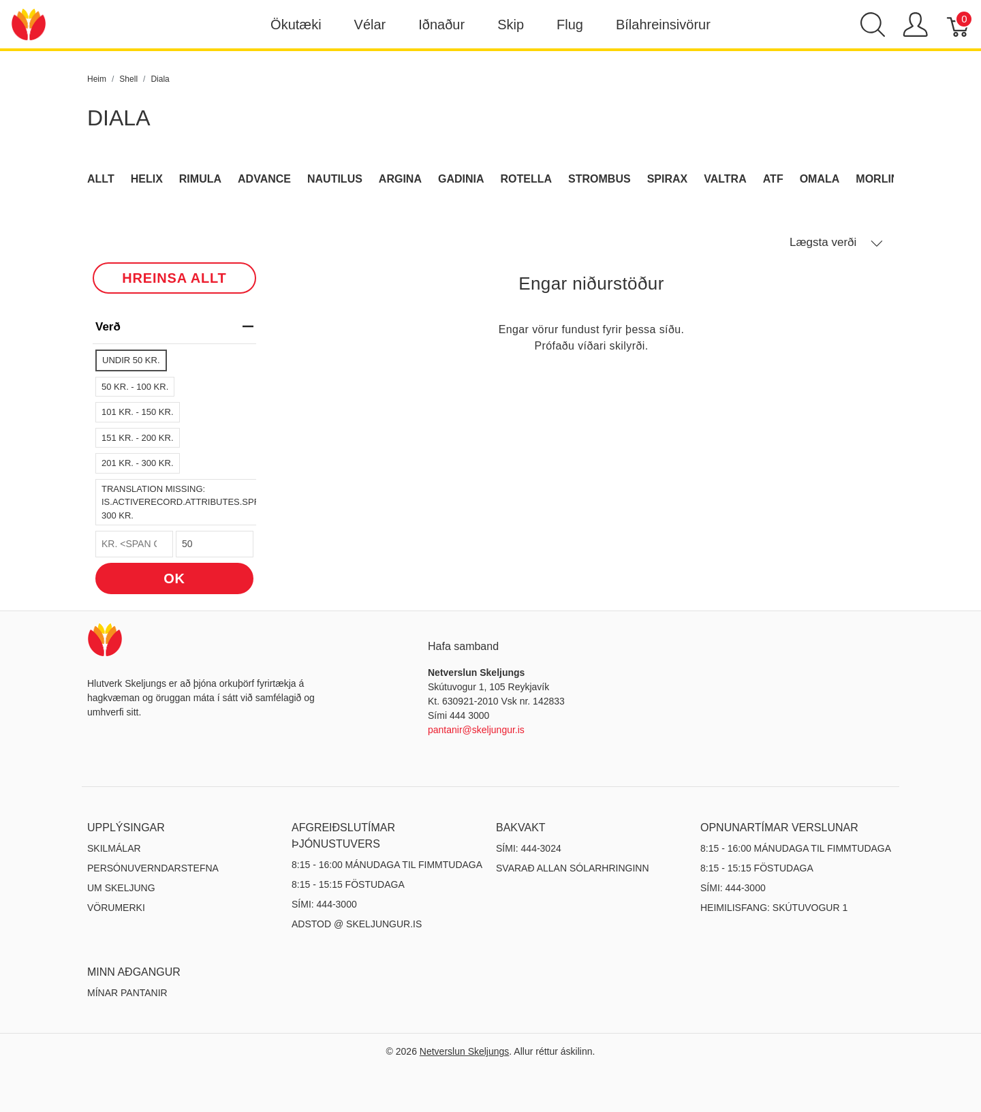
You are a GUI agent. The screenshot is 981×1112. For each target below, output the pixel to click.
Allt (100, 179)
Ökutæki (295, 24)
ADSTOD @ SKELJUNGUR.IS (357, 923)
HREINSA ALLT (174, 278)
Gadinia (461, 179)
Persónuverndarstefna (153, 868)
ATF (773, 179)
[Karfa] (959, 24)
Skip (510, 24)
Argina (400, 179)
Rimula (200, 179)
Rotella (526, 179)
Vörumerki (116, 907)
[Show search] (872, 24)
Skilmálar (114, 848)
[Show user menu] (915, 24)
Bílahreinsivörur (663, 24)
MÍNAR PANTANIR (127, 992)
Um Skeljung (121, 887)
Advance (264, 179)
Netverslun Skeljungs (465, 1051)
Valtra (725, 179)
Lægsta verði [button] (836, 242)
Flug (570, 24)
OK (174, 578)
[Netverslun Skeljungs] (28, 23)
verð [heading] (174, 326)
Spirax (667, 179)
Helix (147, 179)
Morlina (881, 179)
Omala (820, 179)
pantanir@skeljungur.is (476, 729)
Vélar (370, 24)
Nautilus (334, 179)
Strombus (599, 179)
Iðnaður (441, 24)
